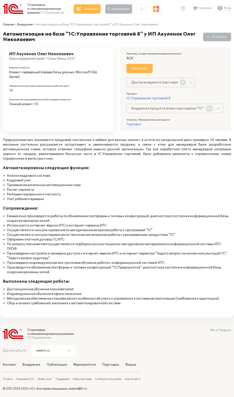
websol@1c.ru (78, 388)
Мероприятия (84, 365)
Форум (130, 365)
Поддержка (62, 379)
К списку (219, 37)
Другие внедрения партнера (158, 82)
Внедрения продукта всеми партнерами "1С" (172, 108)
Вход (227, 8)
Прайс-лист (44, 379)
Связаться (139, 68)
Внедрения (25, 24)
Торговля (133, 124)
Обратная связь (82, 379)
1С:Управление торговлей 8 (148, 98)
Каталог (9, 365)
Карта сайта (132, 379)
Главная (8, 24)
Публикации (57, 365)
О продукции (119, 9)
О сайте (8, 379)
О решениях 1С (25, 379)
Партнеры (110, 365)
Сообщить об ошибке (108, 379)
